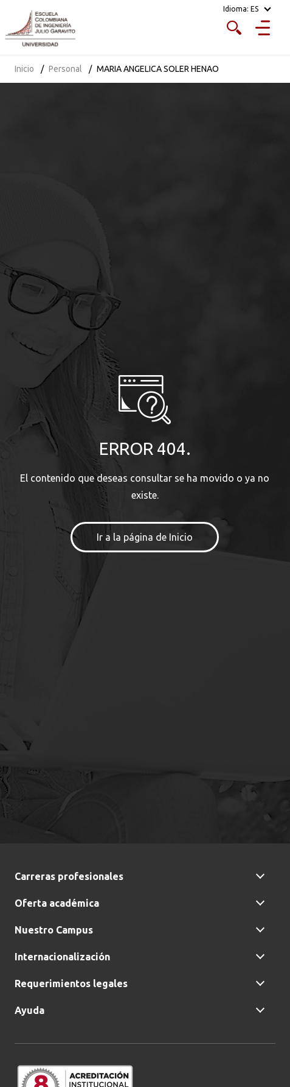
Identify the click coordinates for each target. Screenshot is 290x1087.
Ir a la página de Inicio (145, 537)
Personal (65, 69)
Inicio (24, 69)
